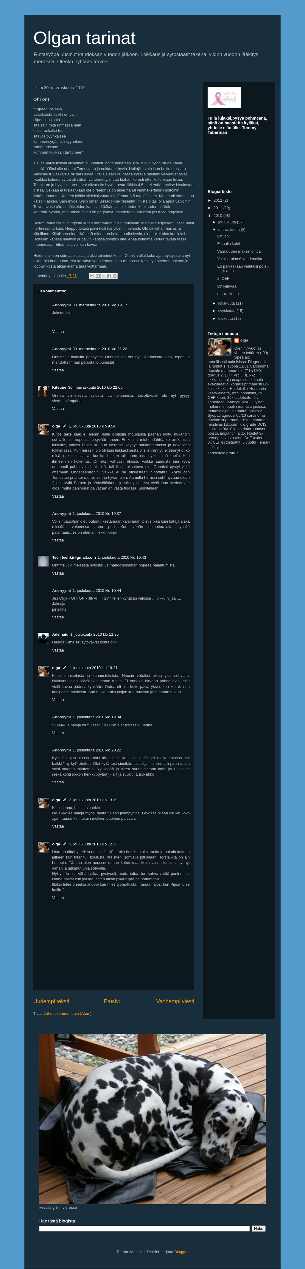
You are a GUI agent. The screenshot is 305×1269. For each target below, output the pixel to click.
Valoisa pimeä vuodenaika (239, 259)
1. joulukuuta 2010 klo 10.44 (97, 590)
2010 (218, 215)
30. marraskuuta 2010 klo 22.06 (95, 387)
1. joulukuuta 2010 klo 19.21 (93, 668)
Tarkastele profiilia (223, 453)
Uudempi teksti (51, 1001)
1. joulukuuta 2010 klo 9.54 (92, 426)
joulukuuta (227, 222)
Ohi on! (223, 236)
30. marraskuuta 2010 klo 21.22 (100, 349)
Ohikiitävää (226, 286)
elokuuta (226, 318)
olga (56, 426)
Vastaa (58, 331)
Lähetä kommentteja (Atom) (67, 1013)
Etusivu (113, 1001)
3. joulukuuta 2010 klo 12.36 (93, 844)
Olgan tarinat (84, 38)
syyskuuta (227, 310)
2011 (218, 208)
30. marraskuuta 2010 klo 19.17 (100, 305)
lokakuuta (227, 303)
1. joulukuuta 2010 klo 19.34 (97, 717)
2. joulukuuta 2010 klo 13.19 (93, 800)
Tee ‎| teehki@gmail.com (74, 557)
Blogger (180, 1252)
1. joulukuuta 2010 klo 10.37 (97, 513)
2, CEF (223, 278)
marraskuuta (229, 229)
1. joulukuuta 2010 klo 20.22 (97, 750)
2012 (218, 200)
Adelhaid (60, 634)
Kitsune (59, 387)
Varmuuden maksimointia (239, 251)
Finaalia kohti (228, 243)
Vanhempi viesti (175, 1001)
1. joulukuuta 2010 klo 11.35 (94, 634)
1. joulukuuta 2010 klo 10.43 (122, 557)
